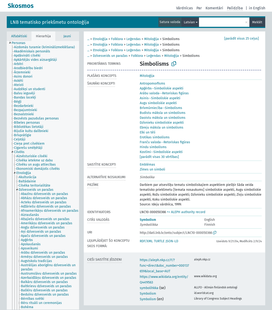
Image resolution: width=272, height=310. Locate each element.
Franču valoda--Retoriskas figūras (165, 142)
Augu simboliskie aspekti (158, 103)
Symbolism (148, 220)
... (88, 39)
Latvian (189, 22)
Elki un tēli (147, 132)
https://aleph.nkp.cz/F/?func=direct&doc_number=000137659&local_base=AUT (164, 265)
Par (199, 8)
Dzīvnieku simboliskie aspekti (162, 123)
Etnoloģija (100, 39)
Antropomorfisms (152, 83)
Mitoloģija (151, 39)
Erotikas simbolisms (155, 137)
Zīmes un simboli (152, 169)
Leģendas (133, 39)
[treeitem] (20, 43)
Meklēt (257, 22)
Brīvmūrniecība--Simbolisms (161, 108)
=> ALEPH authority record (186, 212)
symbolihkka (149, 288)
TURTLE (159, 241)
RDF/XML (146, 241)
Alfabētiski (19, 36)
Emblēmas (147, 165)
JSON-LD (172, 241)
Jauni (67, 36)
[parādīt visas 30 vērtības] (159, 157)
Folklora (117, 39)
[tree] (43, 175)
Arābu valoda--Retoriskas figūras (164, 93)
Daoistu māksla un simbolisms (162, 118)
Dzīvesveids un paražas (110, 56)
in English (257, 8)
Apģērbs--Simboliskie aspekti (161, 88)
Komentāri (214, 8)
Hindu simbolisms (153, 147)
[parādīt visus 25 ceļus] (241, 39)
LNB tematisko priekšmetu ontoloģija (49, 22)
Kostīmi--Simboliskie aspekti (161, 152)
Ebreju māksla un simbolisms (161, 127)
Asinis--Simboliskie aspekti (160, 98)
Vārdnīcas (184, 8)
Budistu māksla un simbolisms (162, 113)
